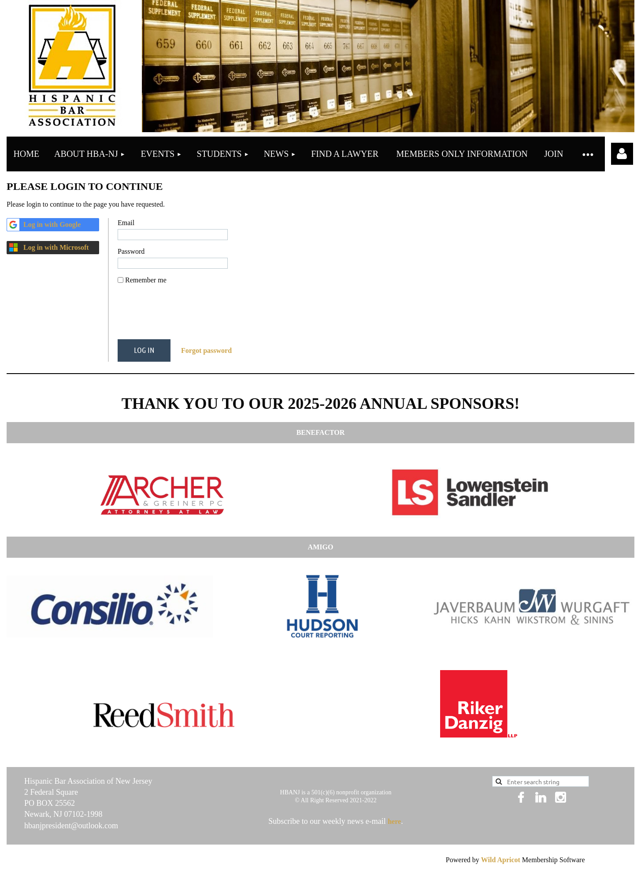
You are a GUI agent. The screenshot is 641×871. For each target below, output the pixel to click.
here (394, 821)
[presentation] (185, 315)
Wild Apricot (500, 860)
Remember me (146, 280)
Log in (622, 154)
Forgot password (206, 350)
